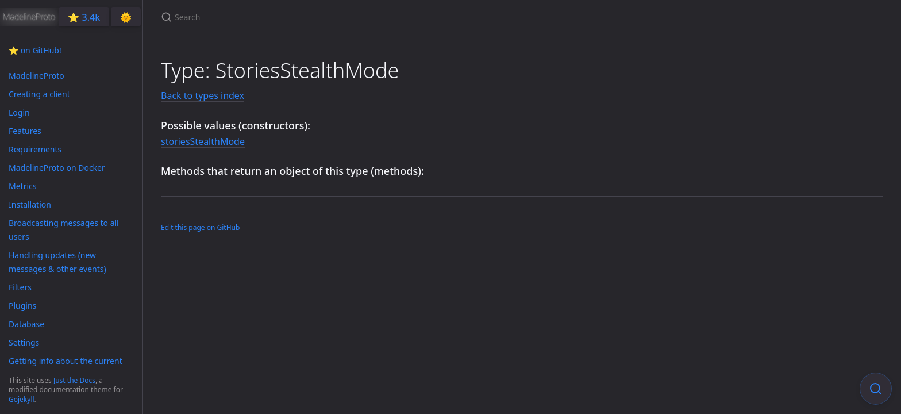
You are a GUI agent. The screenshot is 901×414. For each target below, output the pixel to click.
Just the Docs (74, 380)
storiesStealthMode (203, 141)
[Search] (296, 17)
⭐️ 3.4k (84, 17)
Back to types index (202, 95)
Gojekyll (21, 399)
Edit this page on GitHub (200, 227)
